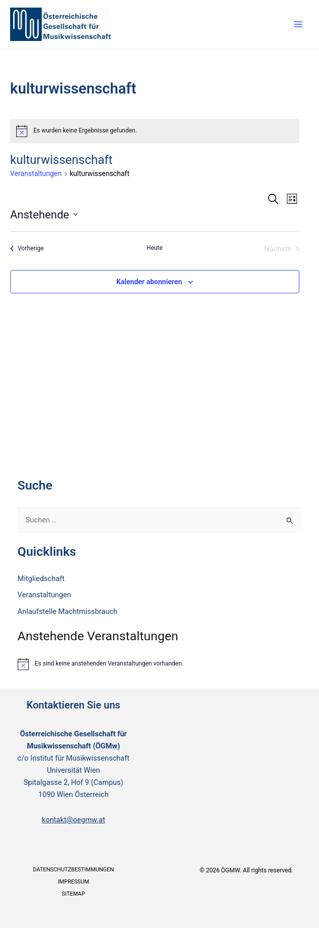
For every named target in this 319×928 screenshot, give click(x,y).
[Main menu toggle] (298, 24)
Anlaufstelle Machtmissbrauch (68, 611)
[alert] (154, 131)
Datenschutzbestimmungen (73, 869)
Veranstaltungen (36, 173)
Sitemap (73, 894)
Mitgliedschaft (41, 578)
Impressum (73, 881)
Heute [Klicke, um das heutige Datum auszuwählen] (155, 247)
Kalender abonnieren (149, 282)
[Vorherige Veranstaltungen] (26, 249)
